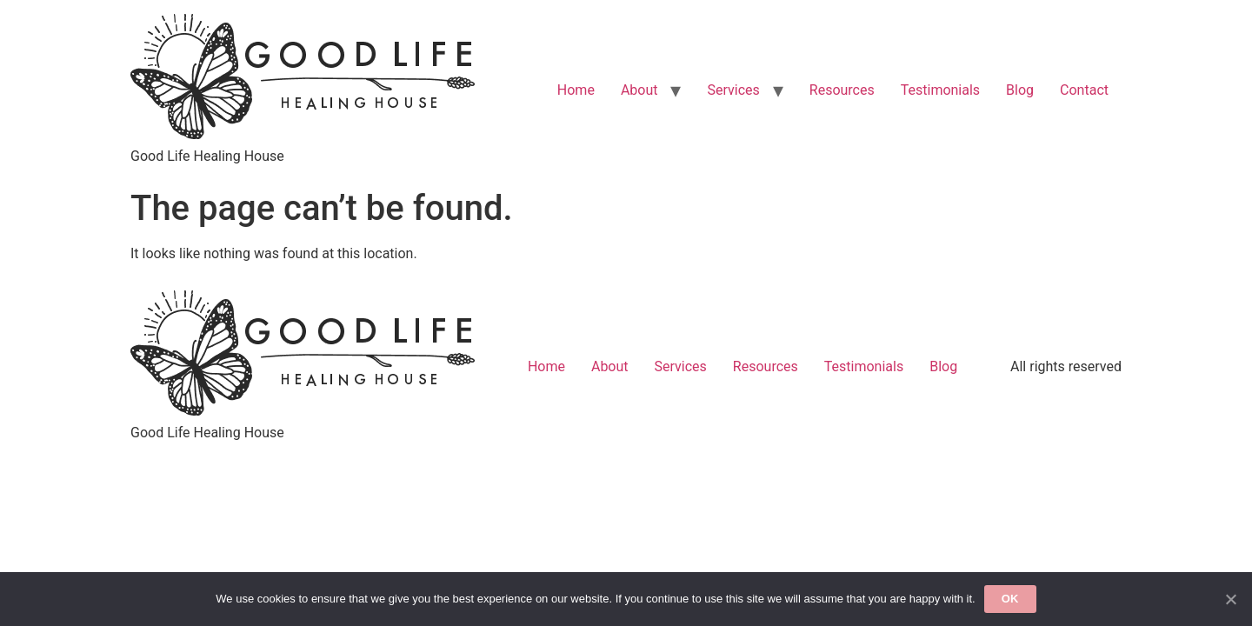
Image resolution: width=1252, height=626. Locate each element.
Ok (1010, 598)
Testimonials (940, 90)
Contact (1084, 90)
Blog (1020, 90)
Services (733, 90)
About (639, 90)
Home (576, 90)
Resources (842, 90)
